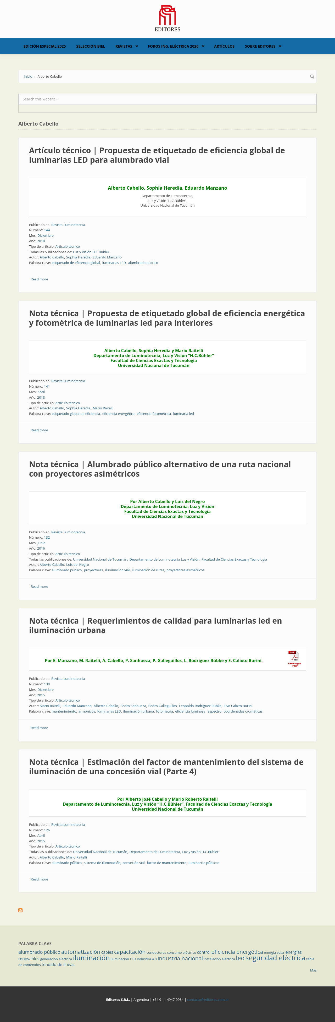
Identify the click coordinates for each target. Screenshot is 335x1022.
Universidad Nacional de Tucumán (100, 559)
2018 (41, 241)
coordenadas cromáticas (243, 711)
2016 (41, 548)
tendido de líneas (58, 964)
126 (47, 830)
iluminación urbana (138, 711)
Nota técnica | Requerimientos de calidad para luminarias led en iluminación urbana (155, 625)
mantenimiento (64, 711)
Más (313, 970)
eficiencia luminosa (190, 711)
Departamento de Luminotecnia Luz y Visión (164, 559)
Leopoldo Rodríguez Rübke (200, 705)
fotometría (164, 711)
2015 (41, 695)
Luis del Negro (77, 564)
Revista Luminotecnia (68, 224)
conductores (156, 952)
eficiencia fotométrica (154, 413)
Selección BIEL (90, 46)
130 (47, 684)
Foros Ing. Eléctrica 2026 (173, 46)
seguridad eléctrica (275, 957)
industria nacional (180, 958)
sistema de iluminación (102, 862)
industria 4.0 (147, 959)
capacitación (130, 951)
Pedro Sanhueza (133, 705)
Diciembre (45, 235)
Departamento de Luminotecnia (155, 851)
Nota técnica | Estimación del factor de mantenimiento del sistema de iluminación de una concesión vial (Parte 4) (166, 766)
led (240, 958)
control (204, 952)
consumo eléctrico (181, 952)
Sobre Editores (260, 46)
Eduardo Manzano (107, 257)
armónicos (87, 711)
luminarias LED (114, 262)
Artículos (224, 46)
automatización (80, 951)
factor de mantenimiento (166, 862)
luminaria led (183, 413)
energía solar (274, 952)
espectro (214, 711)
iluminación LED (123, 959)
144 (47, 230)
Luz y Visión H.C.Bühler (91, 252)
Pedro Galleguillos (162, 705)
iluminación (91, 957)
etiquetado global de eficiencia (76, 413)
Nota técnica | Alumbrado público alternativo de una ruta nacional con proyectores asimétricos (160, 469)
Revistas (123, 46)
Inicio (28, 76)
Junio (41, 542)
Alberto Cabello (52, 257)
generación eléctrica (56, 959)
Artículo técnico (67, 246)
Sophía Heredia (78, 257)
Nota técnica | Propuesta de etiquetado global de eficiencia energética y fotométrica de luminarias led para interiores (167, 318)
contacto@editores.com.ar (208, 999)
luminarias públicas (204, 862)
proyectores (93, 570)
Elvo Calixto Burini (238, 705)
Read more (39, 279)
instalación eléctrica (219, 959)
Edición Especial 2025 (45, 46)
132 (47, 537)
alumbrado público (143, 262)
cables (107, 952)
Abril (41, 391)
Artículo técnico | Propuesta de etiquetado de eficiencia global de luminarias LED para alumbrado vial (157, 155)
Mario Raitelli (103, 408)
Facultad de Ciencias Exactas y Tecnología (234, 559)
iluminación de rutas (148, 570)
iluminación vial (117, 570)
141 (47, 386)
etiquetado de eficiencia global (76, 262)
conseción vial (133, 862)
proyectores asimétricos (185, 570)
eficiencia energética (118, 413)
